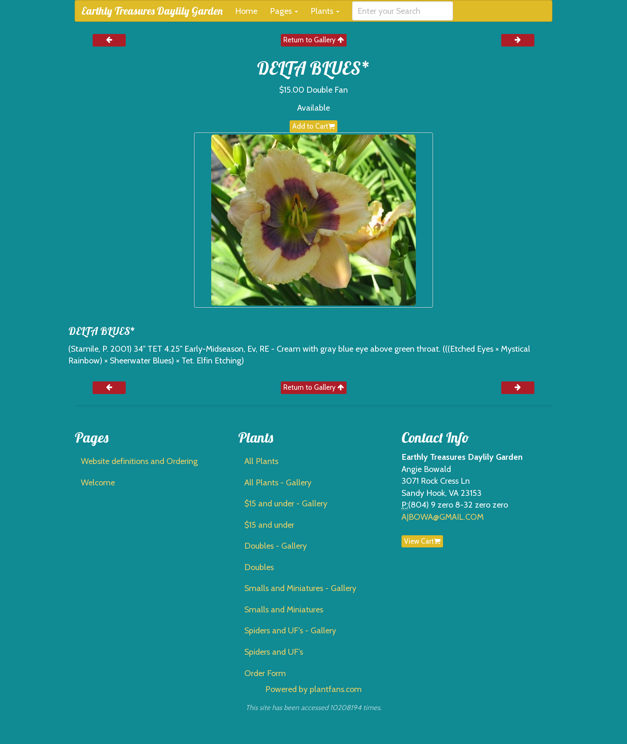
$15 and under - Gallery (285, 503)
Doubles (259, 567)
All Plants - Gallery (277, 482)
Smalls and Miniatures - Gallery (300, 588)
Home (246, 11)
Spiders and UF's (273, 652)
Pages (284, 11)
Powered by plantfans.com (313, 689)
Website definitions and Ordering (139, 461)
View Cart (422, 541)
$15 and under (269, 525)
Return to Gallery (313, 40)
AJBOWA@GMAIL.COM (443, 517)
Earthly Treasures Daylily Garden (152, 10)
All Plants (261, 461)
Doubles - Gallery (275, 546)
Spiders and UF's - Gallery (290, 630)
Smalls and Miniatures (283, 609)
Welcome (98, 482)
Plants (325, 11)
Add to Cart (313, 126)
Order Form (265, 673)
